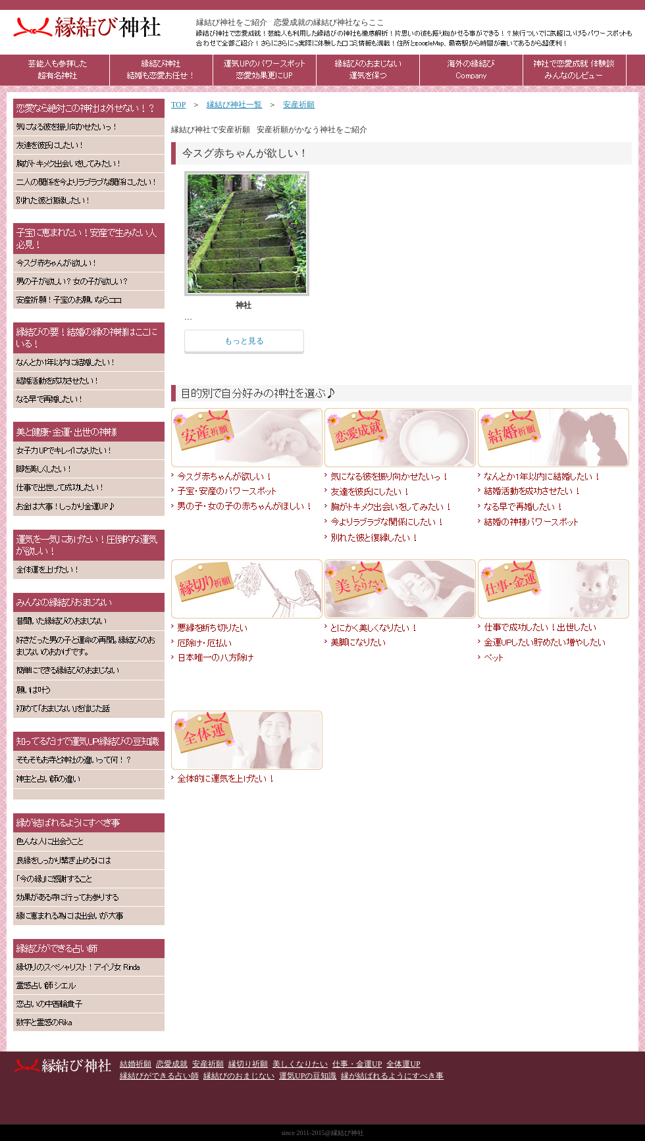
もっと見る (244, 340)
